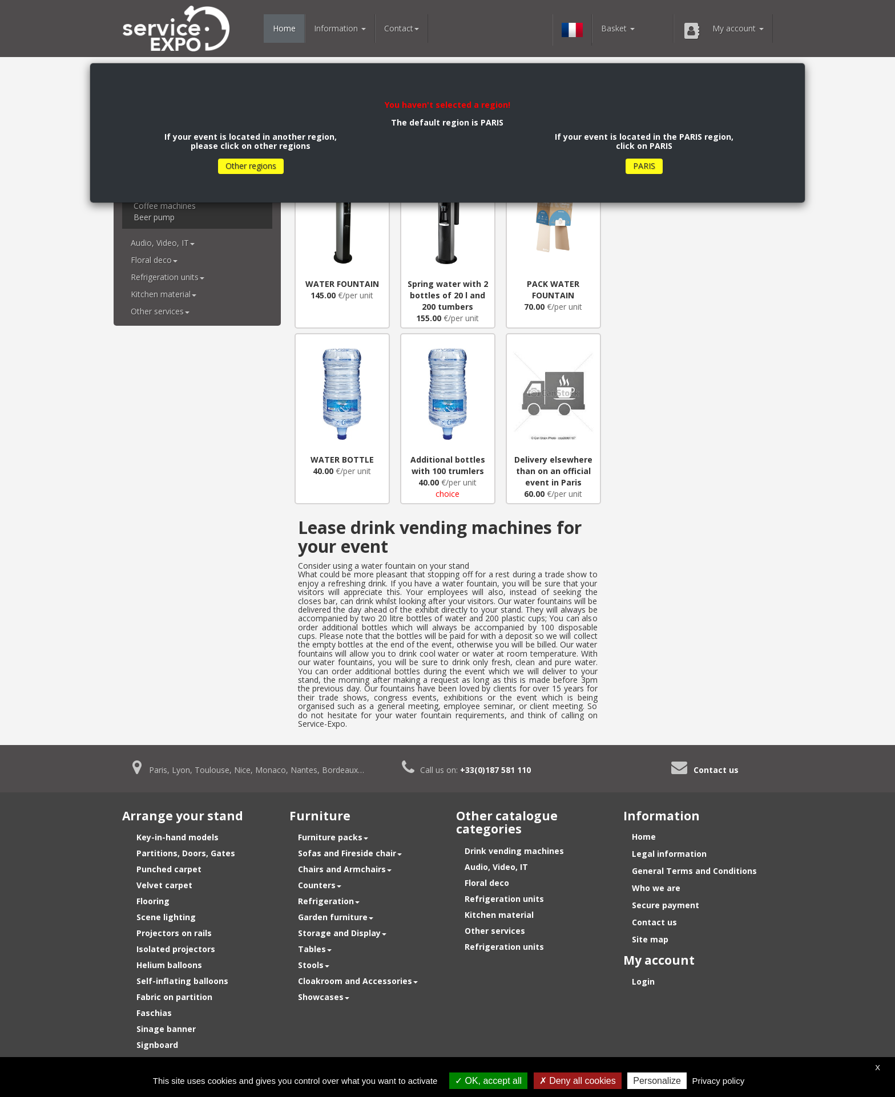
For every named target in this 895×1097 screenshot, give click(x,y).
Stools (313, 965)
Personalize (657, 1081)
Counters (319, 885)
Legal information (669, 853)
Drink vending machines (514, 850)
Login (643, 981)
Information (340, 28)
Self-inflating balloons (182, 980)
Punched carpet (168, 869)
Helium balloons (169, 965)
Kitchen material (163, 294)
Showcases (323, 996)
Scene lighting (166, 917)
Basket (618, 28)
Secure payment (665, 905)
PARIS (644, 165)
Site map (650, 939)
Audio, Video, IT (163, 242)
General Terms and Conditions (694, 870)
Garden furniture (335, 917)
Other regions (250, 165)
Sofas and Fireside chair (350, 853)
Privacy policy (718, 1081)
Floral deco (154, 259)
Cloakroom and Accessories (358, 980)
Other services (160, 311)
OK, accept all (488, 1081)
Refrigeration (329, 901)
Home (284, 28)
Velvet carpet (164, 885)
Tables (315, 949)
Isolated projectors (175, 949)
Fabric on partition (174, 996)
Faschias (154, 1012)
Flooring (153, 901)
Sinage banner (166, 1028)
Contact (401, 28)
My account (723, 31)
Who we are (656, 888)
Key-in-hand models (177, 837)
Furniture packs (333, 837)
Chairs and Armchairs (345, 869)
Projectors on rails (174, 933)
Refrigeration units (167, 277)
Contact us (716, 769)
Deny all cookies (577, 1081)
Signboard (157, 1044)
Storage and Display (342, 933)
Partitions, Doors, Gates (185, 853)
